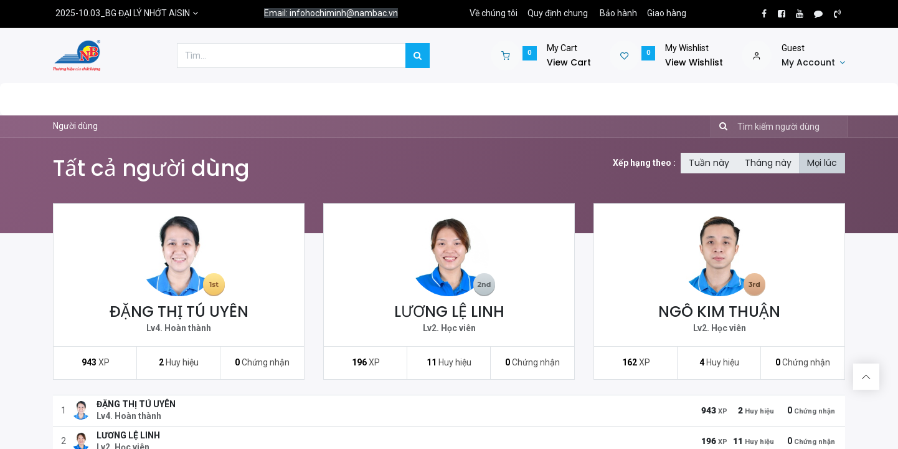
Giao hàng (666, 13)
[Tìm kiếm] (720, 126)
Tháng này (768, 163)
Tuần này (709, 163)
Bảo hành (618, 13)
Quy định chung (557, 13)
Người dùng (75, 126)
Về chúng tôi (494, 13)
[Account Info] (813, 63)
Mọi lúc (822, 163)
